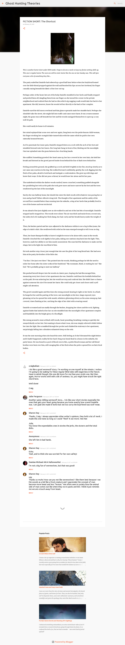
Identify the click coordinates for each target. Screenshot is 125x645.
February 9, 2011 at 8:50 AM (48, 448)
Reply (31, 392)
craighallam (34, 366)
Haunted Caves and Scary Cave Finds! (51, 587)
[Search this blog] (113, 3)
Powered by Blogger (62, 642)
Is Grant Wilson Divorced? (47, 554)
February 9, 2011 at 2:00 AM (48, 366)
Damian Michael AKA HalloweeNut (45, 462)
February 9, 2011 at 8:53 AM (48, 474)
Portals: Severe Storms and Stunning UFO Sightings (55, 621)
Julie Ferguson (35, 396)
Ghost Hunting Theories (22, 3)
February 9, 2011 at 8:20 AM (48, 413)
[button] (24, 28)
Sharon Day (34, 413)
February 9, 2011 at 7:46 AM (51, 396)
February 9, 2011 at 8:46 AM (48, 436)
